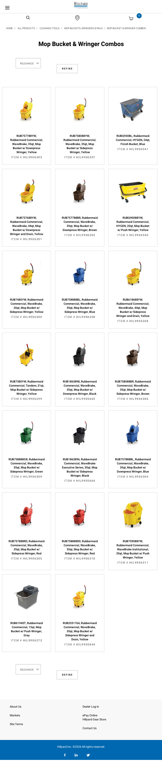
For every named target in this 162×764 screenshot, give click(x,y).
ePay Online (90, 715)
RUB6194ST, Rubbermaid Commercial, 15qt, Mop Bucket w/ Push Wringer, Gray (26, 632)
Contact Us (90, 728)
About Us (15, 707)
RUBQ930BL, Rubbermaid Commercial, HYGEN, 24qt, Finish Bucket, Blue (133, 142)
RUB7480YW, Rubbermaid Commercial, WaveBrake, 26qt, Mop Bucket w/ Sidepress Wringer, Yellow (26, 308)
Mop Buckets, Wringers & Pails (83, 28)
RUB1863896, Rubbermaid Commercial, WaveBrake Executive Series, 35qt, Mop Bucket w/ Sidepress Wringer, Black (79, 470)
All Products (26, 28)
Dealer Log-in (91, 707)
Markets (15, 715)
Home (9, 28)
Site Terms (16, 724)
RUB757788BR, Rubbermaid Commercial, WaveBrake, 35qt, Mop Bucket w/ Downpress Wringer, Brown (79, 226)
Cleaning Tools (49, 28)
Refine (67, 68)
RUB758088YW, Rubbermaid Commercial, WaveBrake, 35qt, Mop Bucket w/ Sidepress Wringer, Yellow (79, 146)
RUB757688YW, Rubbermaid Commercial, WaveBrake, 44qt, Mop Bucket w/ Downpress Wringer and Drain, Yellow (26, 228)
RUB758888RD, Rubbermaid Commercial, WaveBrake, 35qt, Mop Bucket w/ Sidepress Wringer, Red (79, 550)
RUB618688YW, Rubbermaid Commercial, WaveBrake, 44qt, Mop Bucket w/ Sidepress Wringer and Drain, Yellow (133, 310)
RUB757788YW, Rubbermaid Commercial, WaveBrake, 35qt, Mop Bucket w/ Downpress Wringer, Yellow (26, 146)
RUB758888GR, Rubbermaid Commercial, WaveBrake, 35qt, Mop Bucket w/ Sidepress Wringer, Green (26, 468)
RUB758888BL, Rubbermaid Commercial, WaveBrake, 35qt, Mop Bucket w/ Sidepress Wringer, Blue (79, 308)
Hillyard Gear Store (94, 719)
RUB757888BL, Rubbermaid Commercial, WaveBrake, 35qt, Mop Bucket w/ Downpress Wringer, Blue (133, 468)
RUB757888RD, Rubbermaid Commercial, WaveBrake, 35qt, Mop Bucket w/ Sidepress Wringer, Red (26, 550)
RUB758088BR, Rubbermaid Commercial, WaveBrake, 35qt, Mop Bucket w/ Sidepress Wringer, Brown (133, 390)
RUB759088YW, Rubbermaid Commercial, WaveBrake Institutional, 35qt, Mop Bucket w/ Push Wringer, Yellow (133, 552)
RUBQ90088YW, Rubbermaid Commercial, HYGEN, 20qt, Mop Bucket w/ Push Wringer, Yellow (133, 226)
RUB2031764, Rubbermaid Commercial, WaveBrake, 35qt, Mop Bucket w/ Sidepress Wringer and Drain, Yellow (79, 634)
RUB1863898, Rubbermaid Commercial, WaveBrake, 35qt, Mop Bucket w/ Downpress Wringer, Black (79, 390)
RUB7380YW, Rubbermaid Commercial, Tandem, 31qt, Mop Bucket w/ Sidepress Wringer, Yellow (26, 390)
